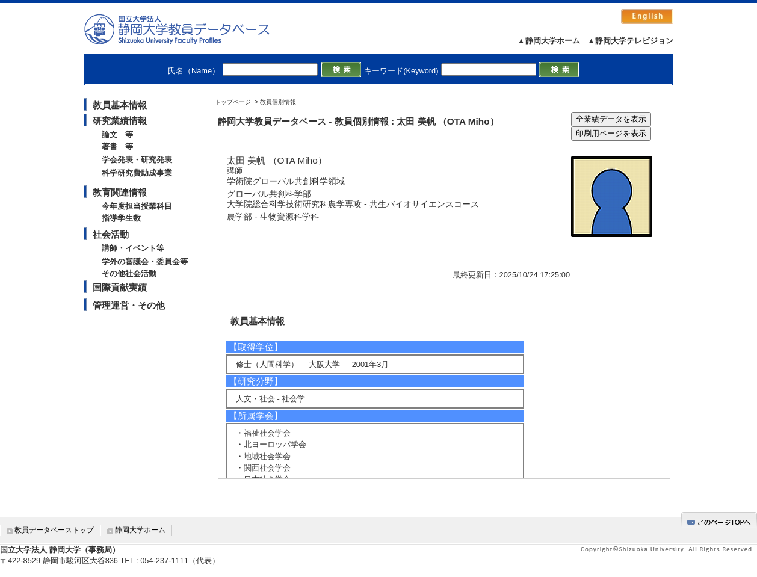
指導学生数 (121, 218)
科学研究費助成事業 (137, 172)
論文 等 (117, 134)
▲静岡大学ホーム (549, 40)
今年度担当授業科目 (137, 206)
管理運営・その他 (129, 305)
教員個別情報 (278, 102)
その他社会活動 (129, 273)
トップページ (233, 102)
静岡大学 (189, 29)
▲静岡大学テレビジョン (630, 40)
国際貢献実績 (120, 287)
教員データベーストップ (54, 530)
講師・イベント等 (133, 248)
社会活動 (111, 234)
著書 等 (117, 146)
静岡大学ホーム (140, 530)
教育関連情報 (120, 192)
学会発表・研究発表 (137, 159)
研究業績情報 (120, 121)
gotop (719, 520)
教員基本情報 (120, 105)
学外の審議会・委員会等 (145, 261)
